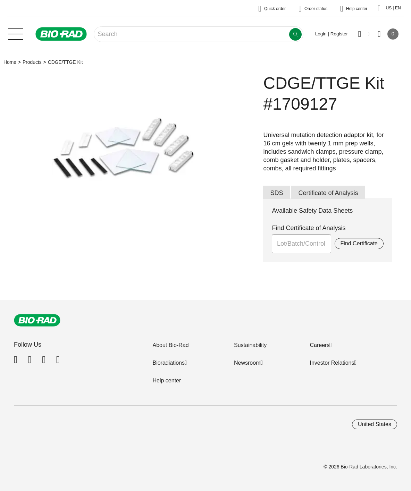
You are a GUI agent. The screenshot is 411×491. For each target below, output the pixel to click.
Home (9, 62)
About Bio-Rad (170, 345)
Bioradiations (168, 363)
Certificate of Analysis (328, 192)
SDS (276, 192)
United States (374, 424)
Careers (319, 345)
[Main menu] (15, 33)
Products (32, 62)
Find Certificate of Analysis (308, 228)
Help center (166, 380)
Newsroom (247, 363)
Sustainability (250, 345)
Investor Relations (332, 363)
